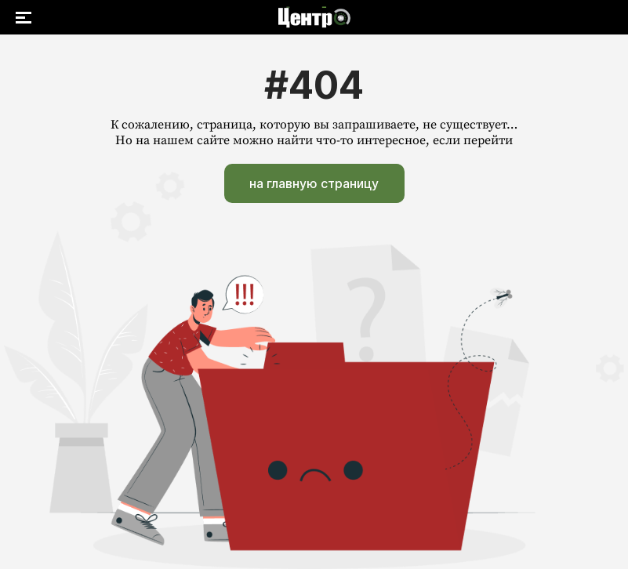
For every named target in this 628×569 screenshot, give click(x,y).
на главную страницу (314, 183)
